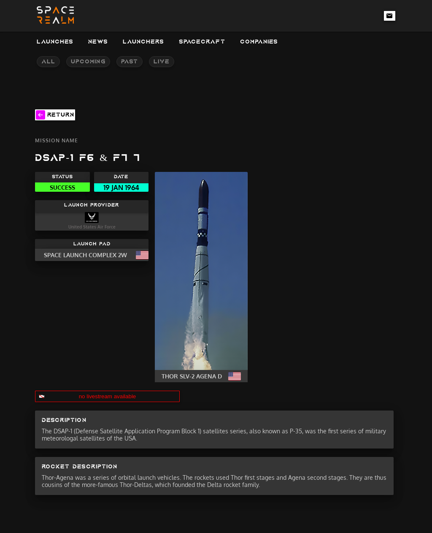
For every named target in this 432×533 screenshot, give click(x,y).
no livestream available (107, 396)
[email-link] (390, 15)
